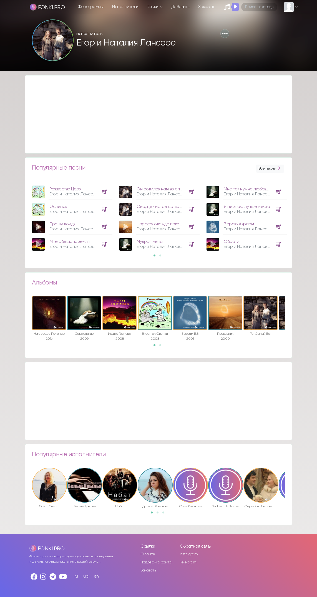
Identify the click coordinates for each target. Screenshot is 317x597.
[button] (225, 33)
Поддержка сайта (156, 562)
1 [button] (156, 257)
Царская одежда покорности (165, 224)
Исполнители (125, 7)
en (96, 576)
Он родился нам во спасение (166, 189)
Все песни (270, 169)
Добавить (180, 7)
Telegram (188, 562)
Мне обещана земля (69, 242)
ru (76, 576)
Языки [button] (153, 7)
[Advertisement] (158, 114)
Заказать (206, 7)
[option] (71, 216)
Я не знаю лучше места (247, 207)
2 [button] (162, 257)
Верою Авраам (239, 224)
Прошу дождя (62, 224)
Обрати (231, 242)
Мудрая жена (150, 242)
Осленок (58, 207)
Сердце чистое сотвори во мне (167, 207)
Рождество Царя (65, 189)
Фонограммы (90, 7)
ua (85, 576)
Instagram (189, 554)
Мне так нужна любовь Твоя (251, 189)
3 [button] (165, 514)
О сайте (147, 554)
